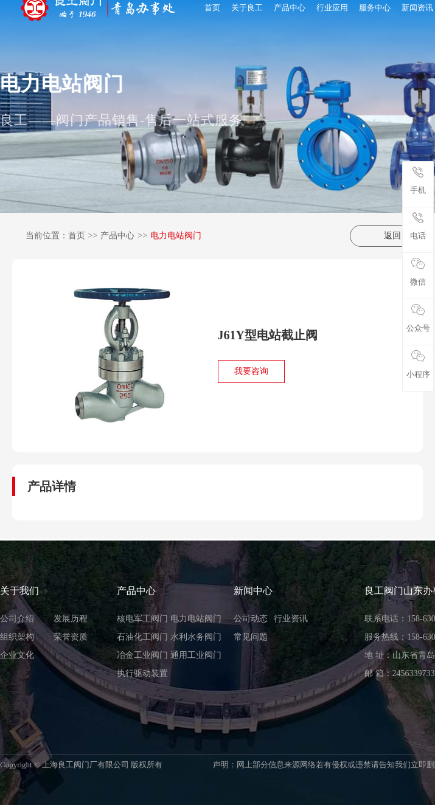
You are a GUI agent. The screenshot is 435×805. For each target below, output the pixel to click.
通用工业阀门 (195, 655)
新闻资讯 (417, 7)
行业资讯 (291, 618)
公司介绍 (17, 618)
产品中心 (289, 7)
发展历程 (71, 618)
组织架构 (17, 636)
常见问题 (251, 636)
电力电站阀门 (175, 235)
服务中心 (375, 7)
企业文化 (17, 655)
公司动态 (251, 618)
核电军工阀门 (142, 618)
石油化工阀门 (142, 636)
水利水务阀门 (195, 636)
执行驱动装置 (142, 673)
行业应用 (332, 7)
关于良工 (247, 7)
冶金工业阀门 (142, 655)
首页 (212, 7)
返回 (387, 235)
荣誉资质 (71, 636)
